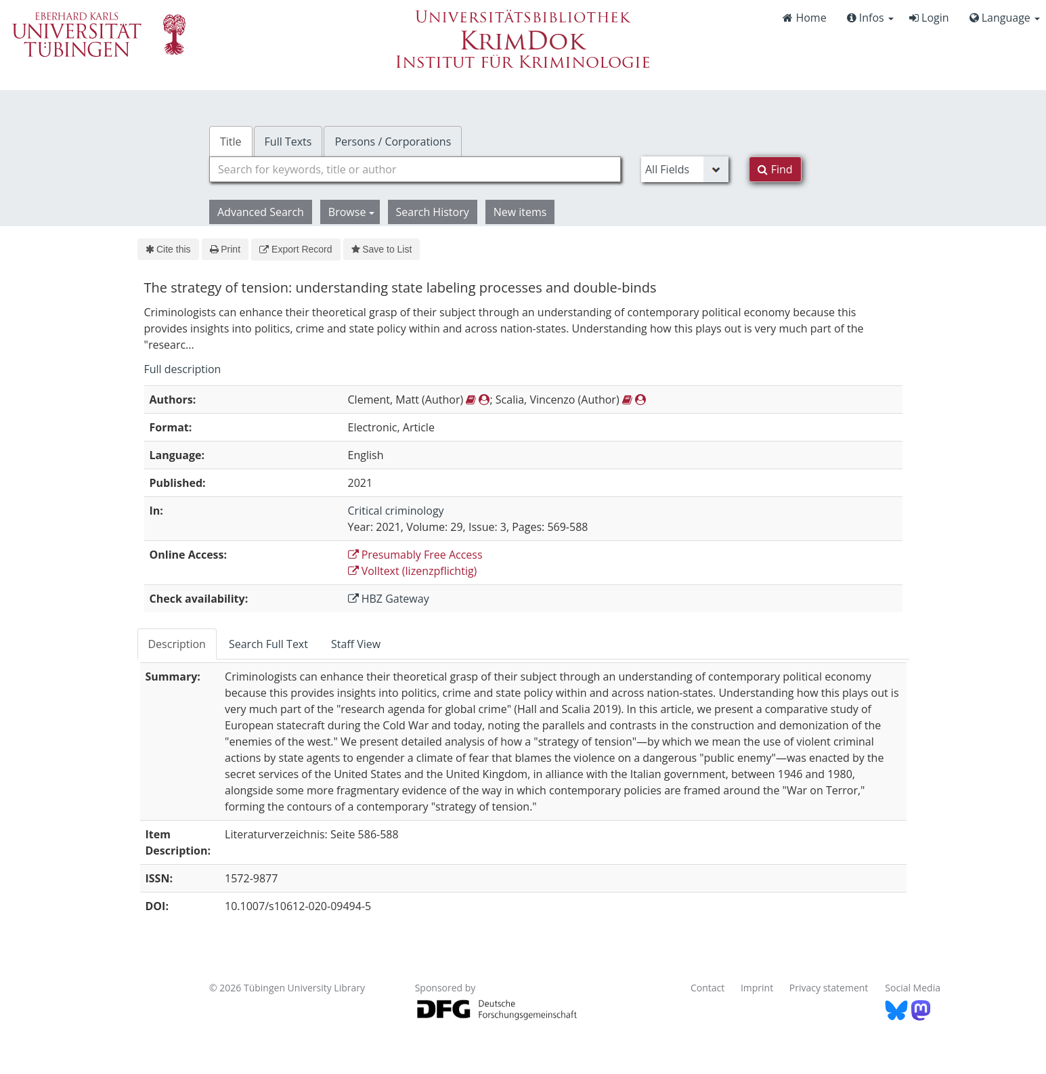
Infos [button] (870, 17)
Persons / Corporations (392, 141)
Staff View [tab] (355, 644)
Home (804, 17)
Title (231, 141)
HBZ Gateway (388, 598)
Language (1004, 17)
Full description (182, 369)
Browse (351, 212)
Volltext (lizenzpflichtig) (412, 570)
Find (775, 169)
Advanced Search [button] (260, 212)
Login (929, 17)
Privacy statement (829, 987)
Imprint (757, 987)
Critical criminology (396, 510)
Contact (707, 987)
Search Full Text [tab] (268, 644)
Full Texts (288, 141)
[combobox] (415, 169)
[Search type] (684, 169)
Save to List (381, 249)
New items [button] (520, 212)
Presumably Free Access (415, 554)
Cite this (168, 249)
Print (225, 249)
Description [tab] (177, 644)
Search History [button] (432, 212)
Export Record (295, 249)
